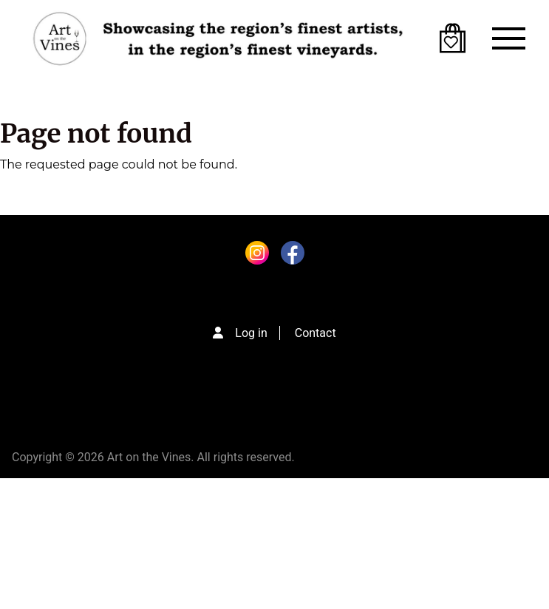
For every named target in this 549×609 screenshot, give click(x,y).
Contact (315, 333)
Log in (251, 333)
